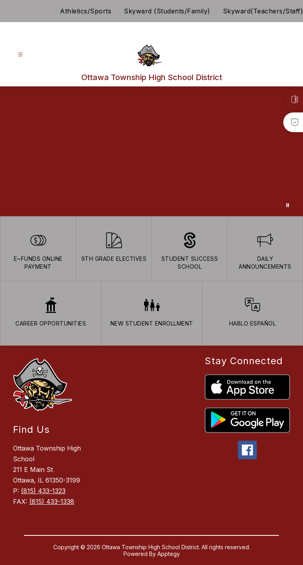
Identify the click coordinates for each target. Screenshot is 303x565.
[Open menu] (20, 54)
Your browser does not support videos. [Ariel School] (151, 151)
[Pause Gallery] (287, 205)
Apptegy (168, 553)
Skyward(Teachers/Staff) (263, 11)
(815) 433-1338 (51, 501)
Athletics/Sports (85, 11)
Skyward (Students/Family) (167, 11)
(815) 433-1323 (43, 491)
